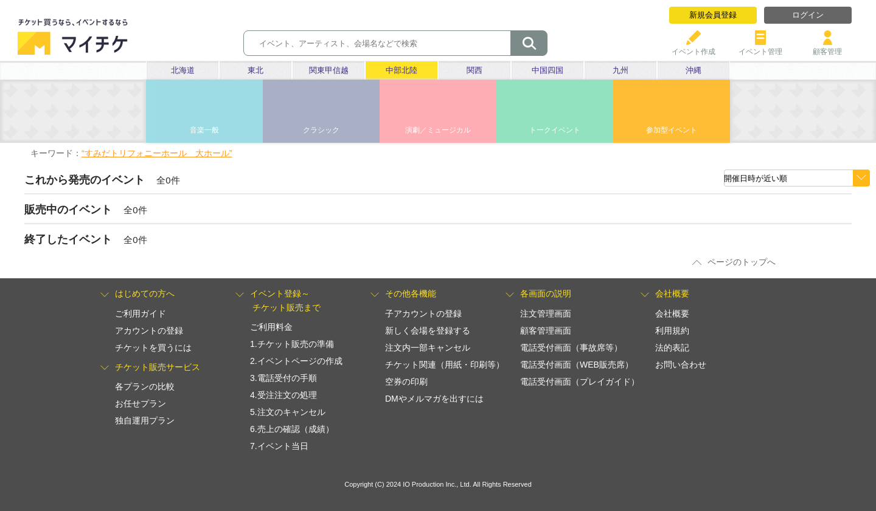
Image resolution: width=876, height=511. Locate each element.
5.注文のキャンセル (287, 412)
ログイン (808, 14)
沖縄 (693, 70)
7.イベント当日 (279, 446)
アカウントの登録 (149, 330)
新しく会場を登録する (427, 330)
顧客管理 (827, 47)
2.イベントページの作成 (296, 361)
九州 (620, 70)
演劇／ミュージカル (438, 130)
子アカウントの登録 (423, 313)
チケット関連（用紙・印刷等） (444, 364)
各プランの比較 (145, 386)
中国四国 (547, 70)
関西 (474, 70)
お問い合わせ (680, 364)
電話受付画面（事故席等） (571, 347)
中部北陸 (401, 70)
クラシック (321, 130)
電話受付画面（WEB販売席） (576, 364)
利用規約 (672, 330)
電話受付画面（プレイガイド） (579, 381)
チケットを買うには (153, 347)
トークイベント (554, 130)
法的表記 (672, 347)
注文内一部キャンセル (427, 347)
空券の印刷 (406, 381)
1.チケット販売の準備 (292, 344)
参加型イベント (671, 130)
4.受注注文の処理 (283, 395)
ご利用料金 (271, 327)
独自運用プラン (145, 420)
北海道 (183, 70)
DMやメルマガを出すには (434, 398)
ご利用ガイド (140, 313)
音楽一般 (204, 130)
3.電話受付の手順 (283, 378)
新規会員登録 (713, 14)
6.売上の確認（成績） (292, 429)
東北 (255, 70)
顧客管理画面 (545, 330)
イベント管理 (760, 47)
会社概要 (672, 313)
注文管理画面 (545, 313)
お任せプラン (140, 403)
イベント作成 (693, 47)
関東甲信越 (329, 70)
